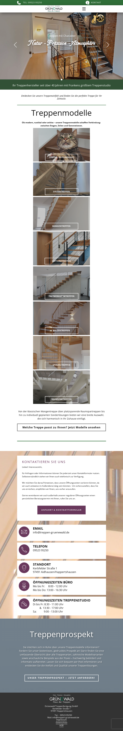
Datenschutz (61, 722)
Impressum (61, 719)
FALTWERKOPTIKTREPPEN (61, 296)
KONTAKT (93, 2)
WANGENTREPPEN (61, 226)
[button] (15, 44)
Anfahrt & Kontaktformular (61, 510)
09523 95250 (40, 550)
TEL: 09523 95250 (29, 2)
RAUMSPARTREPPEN (62, 399)
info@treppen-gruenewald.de (51, 532)
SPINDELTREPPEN (61, 365)
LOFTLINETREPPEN (61, 261)
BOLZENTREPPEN (61, 330)
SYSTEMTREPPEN (61, 191)
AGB (61, 725)
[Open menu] (84, 9)
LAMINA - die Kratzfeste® (61, 157)
